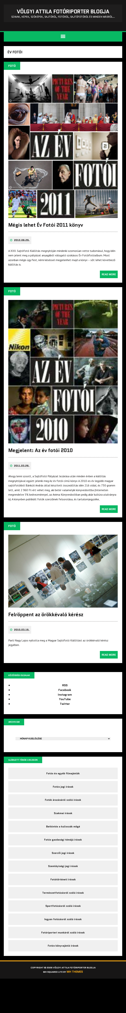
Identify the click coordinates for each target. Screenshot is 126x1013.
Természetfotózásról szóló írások (63, 919)
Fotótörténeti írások (63, 904)
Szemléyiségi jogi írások (63, 889)
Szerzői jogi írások (63, 874)
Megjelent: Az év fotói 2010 (41, 460)
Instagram (65, 705)
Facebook (64, 700)
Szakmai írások (63, 830)
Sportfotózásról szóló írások (63, 934)
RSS (65, 695)
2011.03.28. (22, 476)
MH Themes (78, 1006)
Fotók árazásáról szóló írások (63, 815)
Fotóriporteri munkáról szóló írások (63, 963)
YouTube (65, 709)
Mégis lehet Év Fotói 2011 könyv (46, 237)
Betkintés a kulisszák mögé (63, 845)
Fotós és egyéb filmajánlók (63, 785)
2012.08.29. (22, 252)
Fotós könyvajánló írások (63, 978)
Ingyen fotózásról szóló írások (63, 949)
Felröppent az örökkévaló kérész (46, 623)
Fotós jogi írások (63, 800)
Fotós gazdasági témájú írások (63, 860)
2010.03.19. (22, 639)
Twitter (65, 714)
